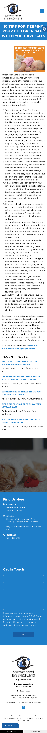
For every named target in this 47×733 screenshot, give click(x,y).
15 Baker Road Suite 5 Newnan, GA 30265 (16, 509)
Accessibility (18, 718)
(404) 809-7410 (13, 538)
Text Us (35, 731)
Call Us (11, 731)
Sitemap (7, 718)
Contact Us (10, 725)
